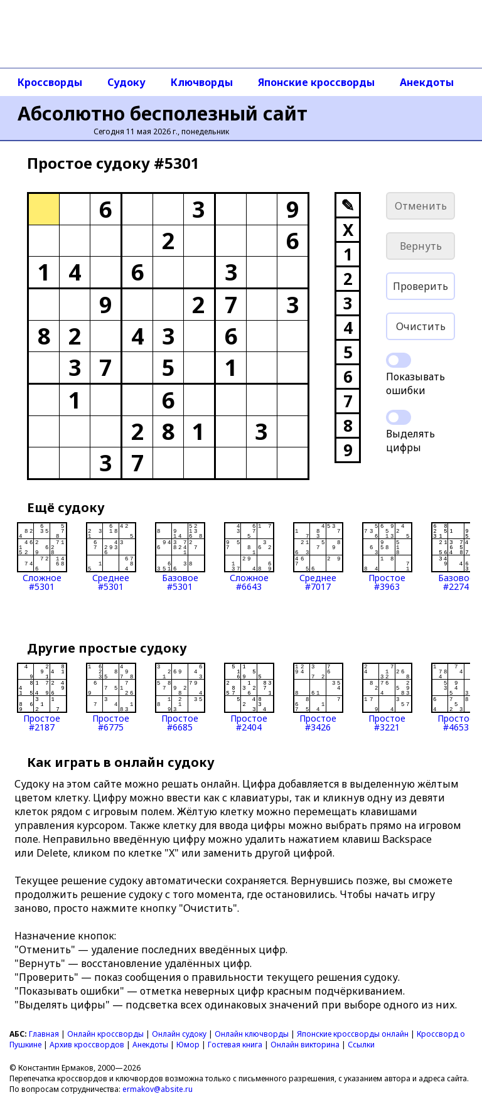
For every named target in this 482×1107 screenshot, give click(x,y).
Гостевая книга (235, 1044)
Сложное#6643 (249, 556)
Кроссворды (50, 82)
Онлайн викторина (305, 1044)
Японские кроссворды (316, 82)
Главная (44, 1034)
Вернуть (421, 246)
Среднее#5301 (111, 556)
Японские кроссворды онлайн (353, 1034)
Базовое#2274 (456, 556)
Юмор (188, 1044)
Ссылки (361, 1044)
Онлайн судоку (179, 1034)
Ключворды (202, 82)
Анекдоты (427, 82)
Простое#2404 (249, 697)
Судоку (126, 82)
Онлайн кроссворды (105, 1034)
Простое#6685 (180, 697)
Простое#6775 (111, 697)
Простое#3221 (387, 697)
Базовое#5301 (180, 556)
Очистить (421, 326)
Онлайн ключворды (252, 1034)
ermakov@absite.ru (157, 1089)
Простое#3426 (318, 697)
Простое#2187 (42, 697)
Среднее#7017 (318, 556)
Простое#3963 (387, 556)
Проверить (420, 286)
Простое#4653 (456, 697)
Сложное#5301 (42, 556)
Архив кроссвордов (87, 1044)
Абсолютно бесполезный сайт (163, 113)
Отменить (421, 206)
